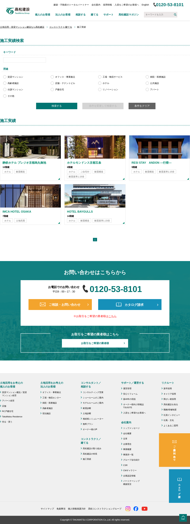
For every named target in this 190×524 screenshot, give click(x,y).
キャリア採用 (170, 394)
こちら (112, 316)
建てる (94, 14)
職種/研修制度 (170, 409)
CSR (125, 465)
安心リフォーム (130, 394)
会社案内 (96, 4)
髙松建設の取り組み (92, 448)
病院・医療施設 (158, 77)
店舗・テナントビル (65, 83)
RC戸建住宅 (7, 411)
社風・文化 (169, 420)
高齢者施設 (13, 83)
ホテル (106, 83)
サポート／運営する (132, 382)
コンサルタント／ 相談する (91, 384)
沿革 (125, 439)
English (145, 4)
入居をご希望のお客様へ (127, 4)
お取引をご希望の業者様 (95, 343)
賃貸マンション (15, 77)
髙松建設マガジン (129, 14)
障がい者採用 (170, 399)
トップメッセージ (131, 428)
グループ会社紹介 (131, 460)
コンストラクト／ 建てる (91, 441)
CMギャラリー (130, 470)
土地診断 (87, 413)
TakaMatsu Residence (12, 416)
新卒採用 (168, 388)
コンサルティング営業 (93, 392)
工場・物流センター (51, 397)
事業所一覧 (128, 454)
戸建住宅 (59, 89)
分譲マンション (15, 89)
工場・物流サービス (113, 77)
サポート (108, 14)
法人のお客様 (62, 14)
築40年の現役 (129, 399)
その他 (11, 96)
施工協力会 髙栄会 (173, 464)
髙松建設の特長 (90, 454)
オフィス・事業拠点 (65, 77)
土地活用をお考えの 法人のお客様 (51, 384)
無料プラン (88, 424)
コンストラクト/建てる (60, 27)
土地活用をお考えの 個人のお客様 (11, 384)
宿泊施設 (46, 413)
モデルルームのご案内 (93, 403)
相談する (81, 14)
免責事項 (61, 508)
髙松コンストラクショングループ (104, 508)
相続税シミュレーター (93, 419)
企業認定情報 (129, 476)
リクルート (168, 382)
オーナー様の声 (90, 429)
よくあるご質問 (171, 425)
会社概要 (127, 433)
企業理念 (127, 444)
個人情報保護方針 (77, 508)
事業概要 (127, 449)
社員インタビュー (172, 415)
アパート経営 (8, 400)
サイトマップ (47, 508)
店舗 (4, 406)
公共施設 (154, 83)
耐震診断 (87, 408)
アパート (154, 89)
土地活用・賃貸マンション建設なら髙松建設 (22, 27)
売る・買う (7, 422)
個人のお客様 (42, 14)
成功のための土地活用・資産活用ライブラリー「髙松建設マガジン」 (176, 439)
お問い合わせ (170, 448)
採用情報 (107, 4)
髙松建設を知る (171, 404)
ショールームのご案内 (93, 397)
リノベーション (110, 89)
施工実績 (87, 459)
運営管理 (127, 388)
